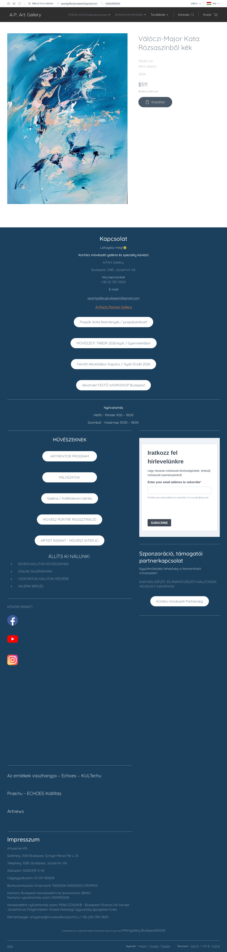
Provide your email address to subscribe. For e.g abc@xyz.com (178, 498)
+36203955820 (112, 3)
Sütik (10, 946)
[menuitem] (79, 14)
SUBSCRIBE (159, 522)
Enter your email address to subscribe (174, 482)
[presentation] (175, 509)
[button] (186, 14)
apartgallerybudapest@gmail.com (79, 3)
